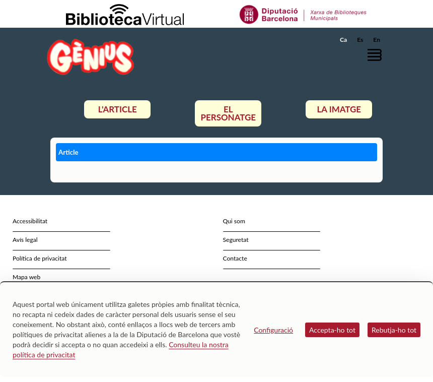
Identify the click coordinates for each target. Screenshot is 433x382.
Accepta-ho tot (332, 330)
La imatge (339, 109)
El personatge (228, 113)
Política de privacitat (40, 258)
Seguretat (236, 239)
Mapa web (26, 277)
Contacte (235, 258)
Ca (343, 39)
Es (360, 39)
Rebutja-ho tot (394, 330)
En (376, 39)
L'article (117, 109)
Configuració (273, 330)
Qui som (234, 221)
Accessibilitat (30, 221)
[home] (90, 57)
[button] (377, 55)
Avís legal (25, 239)
